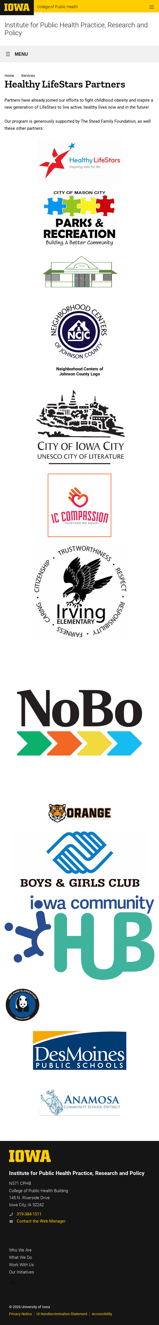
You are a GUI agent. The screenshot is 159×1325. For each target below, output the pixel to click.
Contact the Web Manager (41, 1221)
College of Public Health (57, 7)
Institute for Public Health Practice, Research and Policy (77, 1173)
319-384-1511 (29, 1214)
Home (9, 75)
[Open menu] (151, 7)
